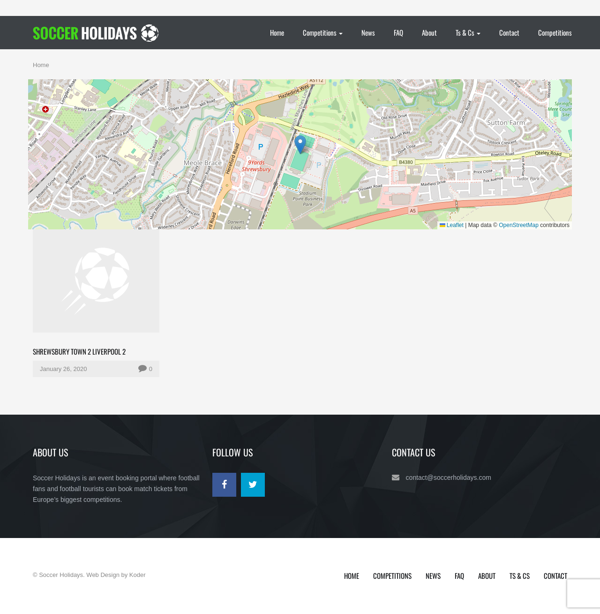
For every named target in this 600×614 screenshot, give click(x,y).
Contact (509, 32)
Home (277, 32)
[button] (300, 144)
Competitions (323, 32)
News (368, 32)
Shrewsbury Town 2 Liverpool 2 (79, 351)
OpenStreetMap (519, 225)
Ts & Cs (468, 32)
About (429, 32)
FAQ (398, 32)
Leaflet (452, 225)
